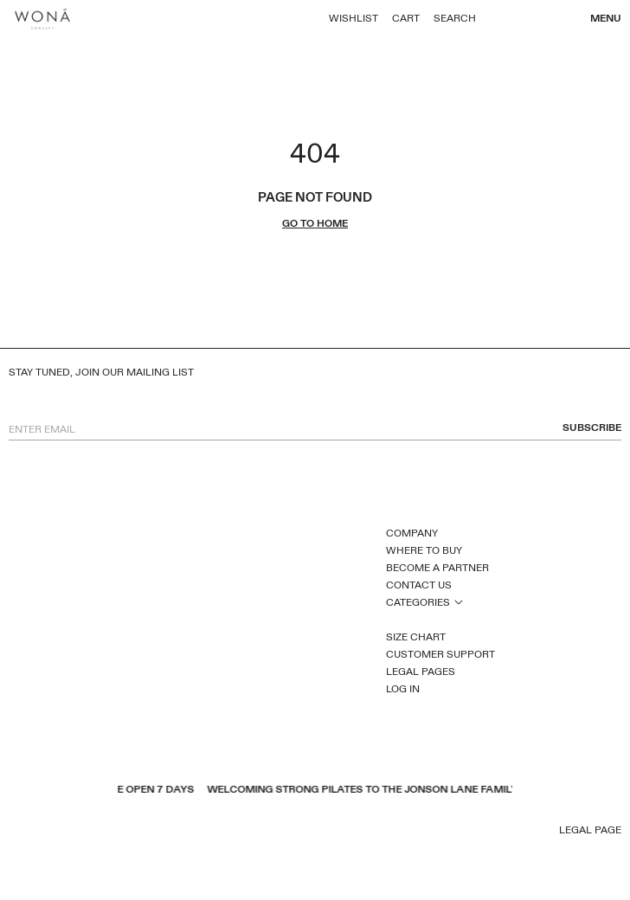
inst (84, 831)
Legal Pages (420, 671)
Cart (406, 18)
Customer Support (440, 654)
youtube (39, 831)
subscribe (591, 427)
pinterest (61, 831)
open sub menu (458, 601)
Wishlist (353, 18)
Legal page (590, 830)
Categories (418, 602)
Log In (403, 689)
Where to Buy (424, 550)
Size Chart (416, 637)
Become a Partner (437, 568)
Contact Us (419, 585)
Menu (605, 18)
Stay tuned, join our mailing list (101, 372)
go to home (315, 223)
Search (455, 18)
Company (412, 533)
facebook (16, 831)
